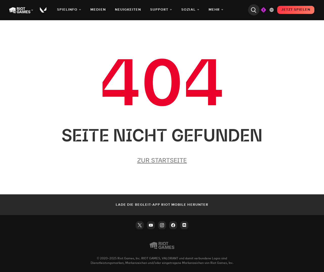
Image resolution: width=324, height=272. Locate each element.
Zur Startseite (162, 160)
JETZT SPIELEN (295, 9)
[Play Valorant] (43, 10)
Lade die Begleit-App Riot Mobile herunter (162, 204)
